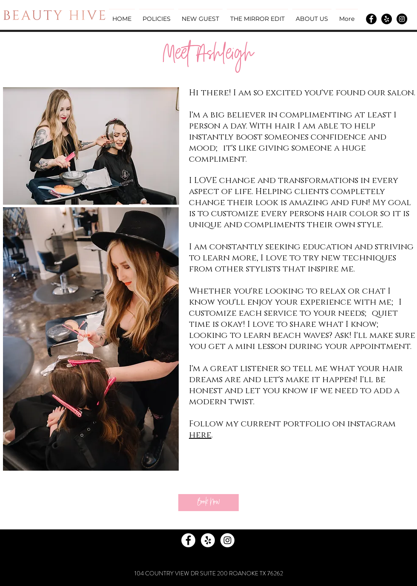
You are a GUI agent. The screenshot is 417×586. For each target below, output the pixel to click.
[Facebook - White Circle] (188, 540)
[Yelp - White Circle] (208, 540)
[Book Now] (208, 502)
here (200, 434)
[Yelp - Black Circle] (386, 19)
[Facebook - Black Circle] (371, 19)
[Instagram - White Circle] (227, 540)
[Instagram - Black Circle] (402, 19)
